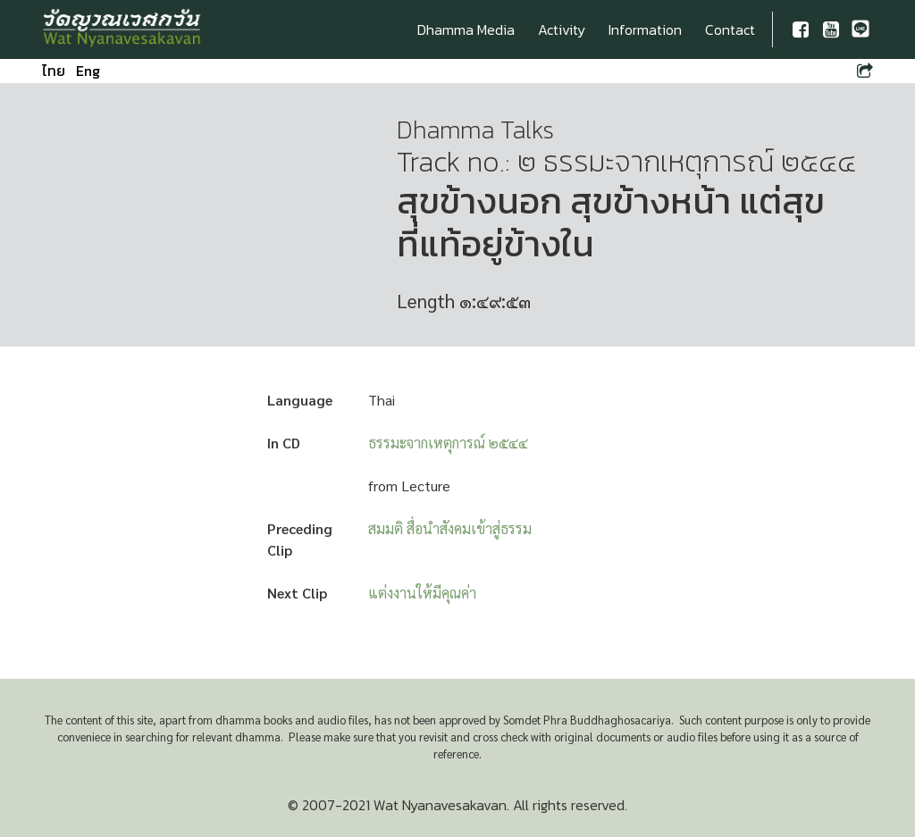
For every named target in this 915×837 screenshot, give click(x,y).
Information (645, 29)
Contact (730, 29)
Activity (561, 29)
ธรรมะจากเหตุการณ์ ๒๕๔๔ (448, 442)
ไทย (53, 70)
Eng (88, 70)
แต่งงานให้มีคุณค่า (422, 592)
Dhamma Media (466, 29)
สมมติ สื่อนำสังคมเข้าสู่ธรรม (450, 528)
